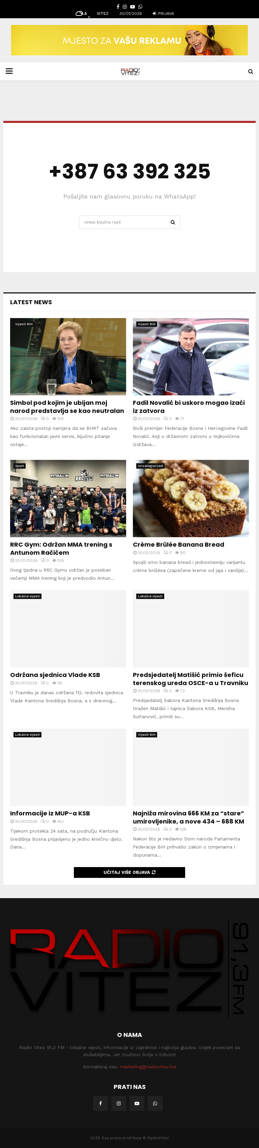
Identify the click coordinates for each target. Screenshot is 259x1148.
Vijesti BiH (24, 324)
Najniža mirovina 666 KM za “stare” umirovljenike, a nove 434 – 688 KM (188, 817)
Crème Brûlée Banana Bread (178, 544)
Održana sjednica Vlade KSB (55, 675)
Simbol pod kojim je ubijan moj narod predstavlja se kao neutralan (67, 406)
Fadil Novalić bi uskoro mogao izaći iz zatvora (189, 406)
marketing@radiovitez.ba (148, 1066)
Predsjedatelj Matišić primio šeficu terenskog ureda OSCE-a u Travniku (190, 679)
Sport (19, 466)
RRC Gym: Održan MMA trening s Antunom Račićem (61, 548)
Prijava (163, 13)
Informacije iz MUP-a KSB (50, 813)
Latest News (31, 302)
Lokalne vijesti (27, 596)
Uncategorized (150, 466)
